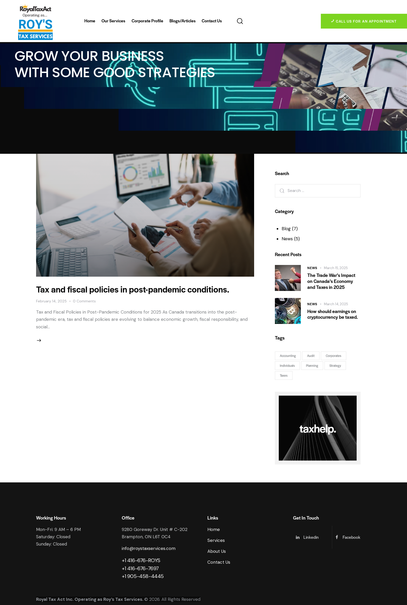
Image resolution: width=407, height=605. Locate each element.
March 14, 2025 (336, 304)
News (287, 239)
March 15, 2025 (336, 268)
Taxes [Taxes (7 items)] (284, 375)
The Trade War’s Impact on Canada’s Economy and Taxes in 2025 (331, 281)
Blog (286, 228)
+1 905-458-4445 (143, 576)
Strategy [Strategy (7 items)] (335, 365)
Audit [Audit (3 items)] (311, 355)
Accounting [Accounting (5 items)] (288, 355)
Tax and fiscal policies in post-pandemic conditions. (132, 289)
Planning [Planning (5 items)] (312, 365)
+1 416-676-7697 (140, 568)
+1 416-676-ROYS (141, 560)
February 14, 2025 (51, 301)
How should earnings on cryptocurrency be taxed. (332, 314)
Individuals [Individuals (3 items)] (287, 365)
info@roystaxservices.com (148, 548)
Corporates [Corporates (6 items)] (333, 355)
